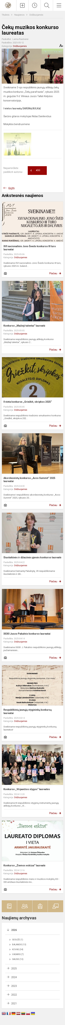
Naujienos (19, 14)
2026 (14, 930)
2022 (14, 994)
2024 (14, 977)
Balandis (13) (19, 944)
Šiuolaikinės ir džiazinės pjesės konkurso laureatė (32, 557)
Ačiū (35, 170)
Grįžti (11, 188)
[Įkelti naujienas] (22, 5)
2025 (14, 968)
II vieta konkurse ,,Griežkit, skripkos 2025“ (27, 401)
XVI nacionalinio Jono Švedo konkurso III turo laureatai (29, 248)
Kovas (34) (17, 949)
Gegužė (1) (17, 939)
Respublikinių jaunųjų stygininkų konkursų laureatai (27, 711)
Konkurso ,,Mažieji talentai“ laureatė (24, 325)
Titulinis (6, 14)
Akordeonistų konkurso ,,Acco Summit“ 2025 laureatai (29, 480)
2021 (14, 1003)
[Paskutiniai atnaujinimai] (35, 5)
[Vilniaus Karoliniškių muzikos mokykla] (8, 5)
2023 (14, 986)
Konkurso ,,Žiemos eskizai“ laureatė (24, 865)
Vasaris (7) (18, 954)
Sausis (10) (17, 959)
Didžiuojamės (36, 14)
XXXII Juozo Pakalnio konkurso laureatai (26, 633)
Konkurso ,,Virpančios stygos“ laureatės (26, 789)
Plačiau (53, 273)
